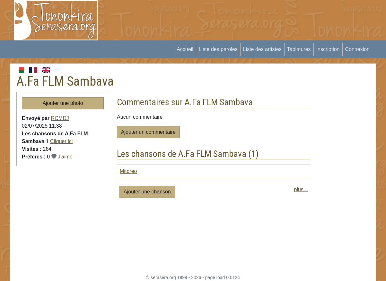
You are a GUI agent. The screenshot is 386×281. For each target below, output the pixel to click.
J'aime (65, 156)
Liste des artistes (262, 49)
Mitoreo (128, 171)
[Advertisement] (222, 14)
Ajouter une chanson (147, 191)
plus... (301, 189)
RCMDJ (60, 118)
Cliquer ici (61, 141)
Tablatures (299, 49)
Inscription (328, 49)
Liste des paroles (218, 49)
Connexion (357, 49)
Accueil (185, 49)
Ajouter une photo (62, 103)
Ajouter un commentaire (148, 132)
